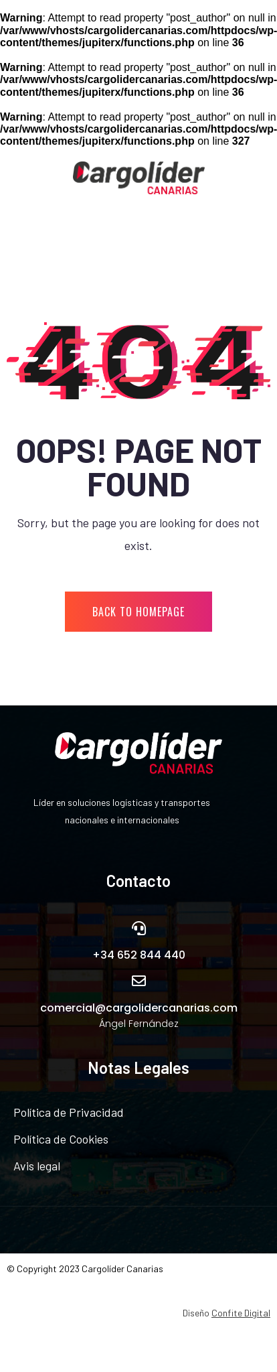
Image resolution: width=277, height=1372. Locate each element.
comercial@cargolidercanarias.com (139, 1008)
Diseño (226, 1312)
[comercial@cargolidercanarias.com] (139, 981)
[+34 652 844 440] (139, 928)
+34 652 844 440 (138, 955)
